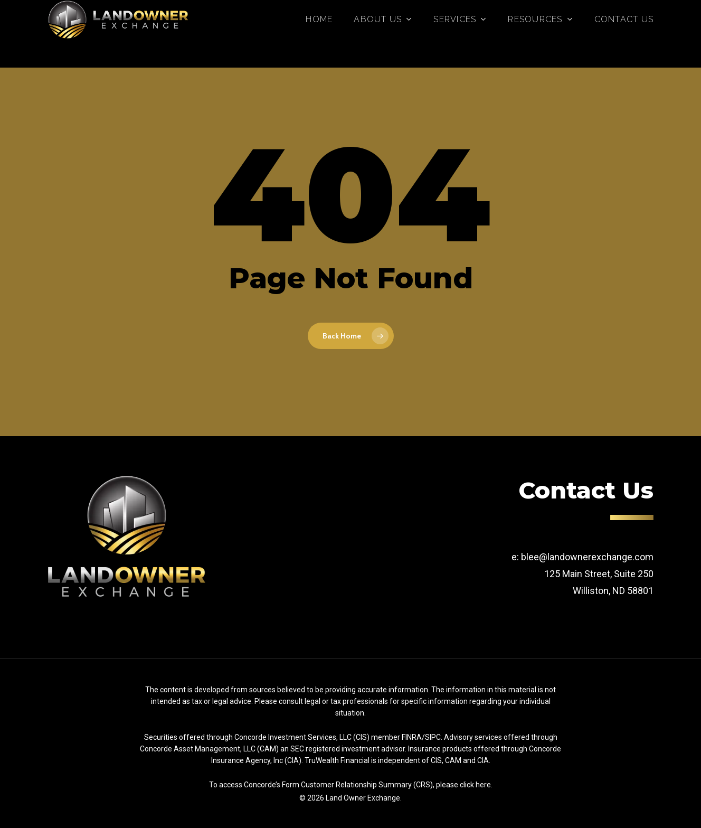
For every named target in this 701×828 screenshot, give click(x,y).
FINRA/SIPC (421, 737)
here (483, 784)
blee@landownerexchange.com (587, 556)
